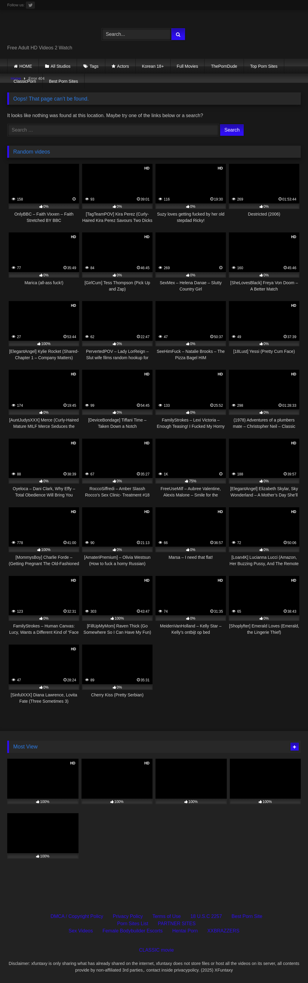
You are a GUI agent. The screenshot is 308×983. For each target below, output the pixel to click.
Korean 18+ (153, 66)
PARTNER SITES (177, 923)
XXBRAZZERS (223, 930)
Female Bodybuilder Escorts (133, 930)
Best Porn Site (247, 916)
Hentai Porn (185, 930)
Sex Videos (81, 930)
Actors (123, 66)
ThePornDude (224, 66)
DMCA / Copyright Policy (77, 916)
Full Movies (187, 66)
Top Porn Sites (264, 66)
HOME (26, 66)
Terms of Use (166, 916)
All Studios (60, 66)
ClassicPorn (25, 81)
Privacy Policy (128, 916)
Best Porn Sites (63, 81)
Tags (94, 66)
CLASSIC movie (156, 950)
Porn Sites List (132, 923)
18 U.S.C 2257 (206, 916)
